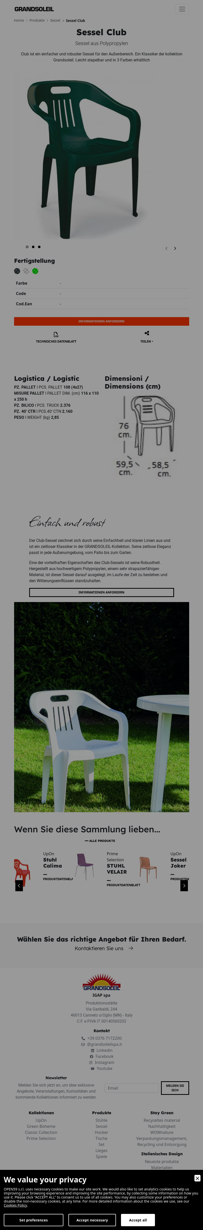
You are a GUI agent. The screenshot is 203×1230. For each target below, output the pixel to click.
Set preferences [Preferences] (33, 1220)
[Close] (197, 1178)
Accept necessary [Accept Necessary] (92, 1220)
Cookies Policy (15, 1205)
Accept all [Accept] (138, 1220)
